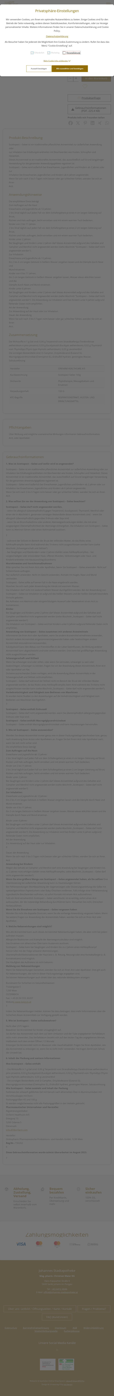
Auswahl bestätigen (39, 68)
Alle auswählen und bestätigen (69, 68)
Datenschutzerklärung (57, 36)
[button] (57, 61)
